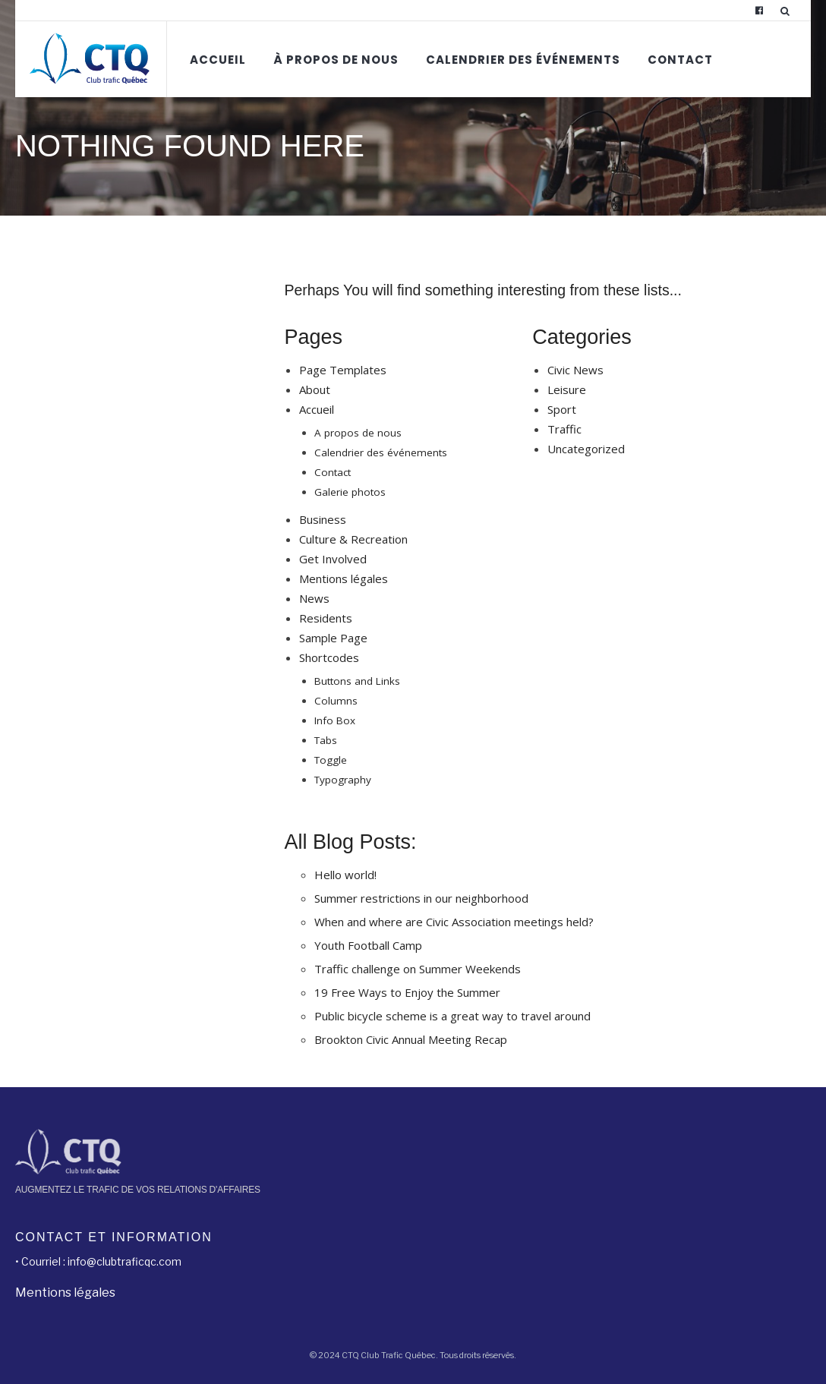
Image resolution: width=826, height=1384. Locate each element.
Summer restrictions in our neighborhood (421, 898)
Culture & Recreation (353, 539)
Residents (325, 618)
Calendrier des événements (523, 60)
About (314, 389)
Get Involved (333, 558)
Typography (342, 780)
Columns (336, 701)
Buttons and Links (357, 681)
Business (322, 519)
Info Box (334, 720)
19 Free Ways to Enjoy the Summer (407, 992)
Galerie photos (350, 492)
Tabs (325, 740)
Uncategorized (586, 448)
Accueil (218, 60)
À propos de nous (336, 60)
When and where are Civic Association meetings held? (454, 921)
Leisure (566, 389)
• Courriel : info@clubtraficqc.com (98, 1261)
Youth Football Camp (368, 945)
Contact (680, 60)
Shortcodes (329, 657)
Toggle (330, 760)
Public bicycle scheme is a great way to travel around (452, 1015)
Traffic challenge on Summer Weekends (417, 968)
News (314, 598)
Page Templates (342, 369)
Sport (561, 409)
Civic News (575, 369)
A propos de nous (358, 433)
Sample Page (333, 637)
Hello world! (345, 874)
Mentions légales (343, 578)
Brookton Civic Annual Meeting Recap (410, 1039)
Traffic (564, 429)
